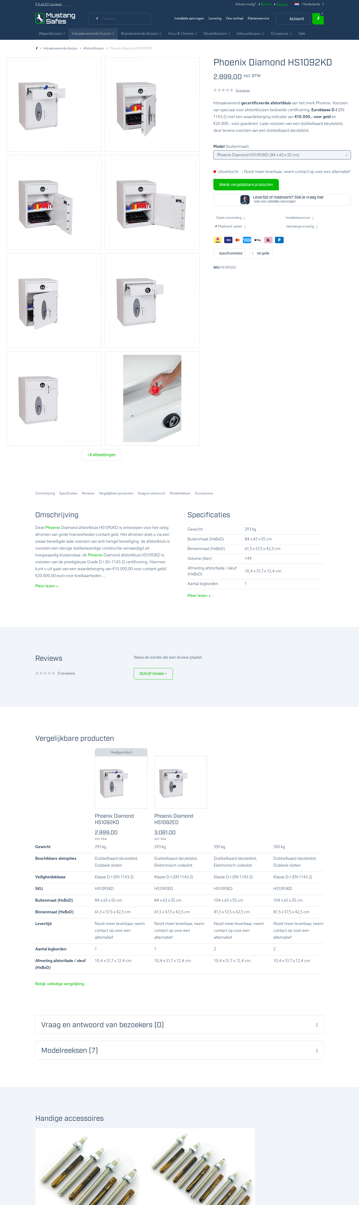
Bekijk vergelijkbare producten (246, 185)
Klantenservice (258, 18)
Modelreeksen (180, 493)
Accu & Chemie (181, 34)
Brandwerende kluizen (139, 34)
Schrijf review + (153, 674)
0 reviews (243, 90)
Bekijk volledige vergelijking (59, 984)
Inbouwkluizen (249, 34)
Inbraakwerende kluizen (91, 34)
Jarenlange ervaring (300, 226)
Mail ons (282, 4)
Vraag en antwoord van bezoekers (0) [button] (102, 1025)
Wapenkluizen (50, 34)
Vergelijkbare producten (116, 493)
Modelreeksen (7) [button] (69, 1051)
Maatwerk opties (228, 227)
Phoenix (53, 528)
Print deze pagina (229, 254)
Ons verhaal (234, 18)
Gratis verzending (229, 218)
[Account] (293, 18)
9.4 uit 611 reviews (48, 4)
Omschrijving (45, 493)
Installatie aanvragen (189, 18)
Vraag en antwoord (151, 493)
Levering (215, 18)
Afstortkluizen (93, 48)
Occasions (279, 34)
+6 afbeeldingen (101, 455)
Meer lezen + (46, 586)
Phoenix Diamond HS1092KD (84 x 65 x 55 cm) (258, 155)
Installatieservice (298, 218)
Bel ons (266, 4)
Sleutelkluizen (215, 34)
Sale (301, 34)
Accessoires (204, 493)
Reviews (88, 493)
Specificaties (68, 493)
